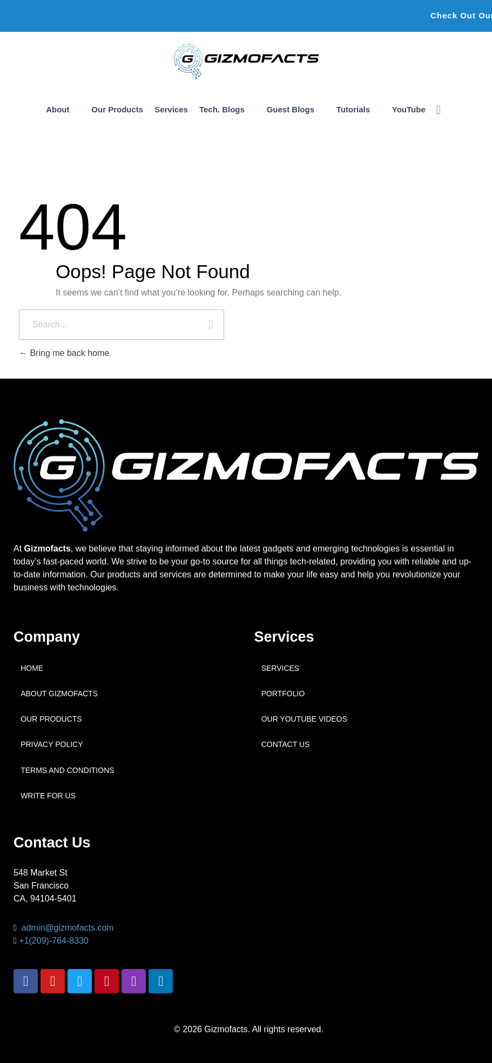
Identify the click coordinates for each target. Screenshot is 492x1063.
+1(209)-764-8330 (54, 940)
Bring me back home (64, 353)
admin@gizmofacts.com (68, 927)
